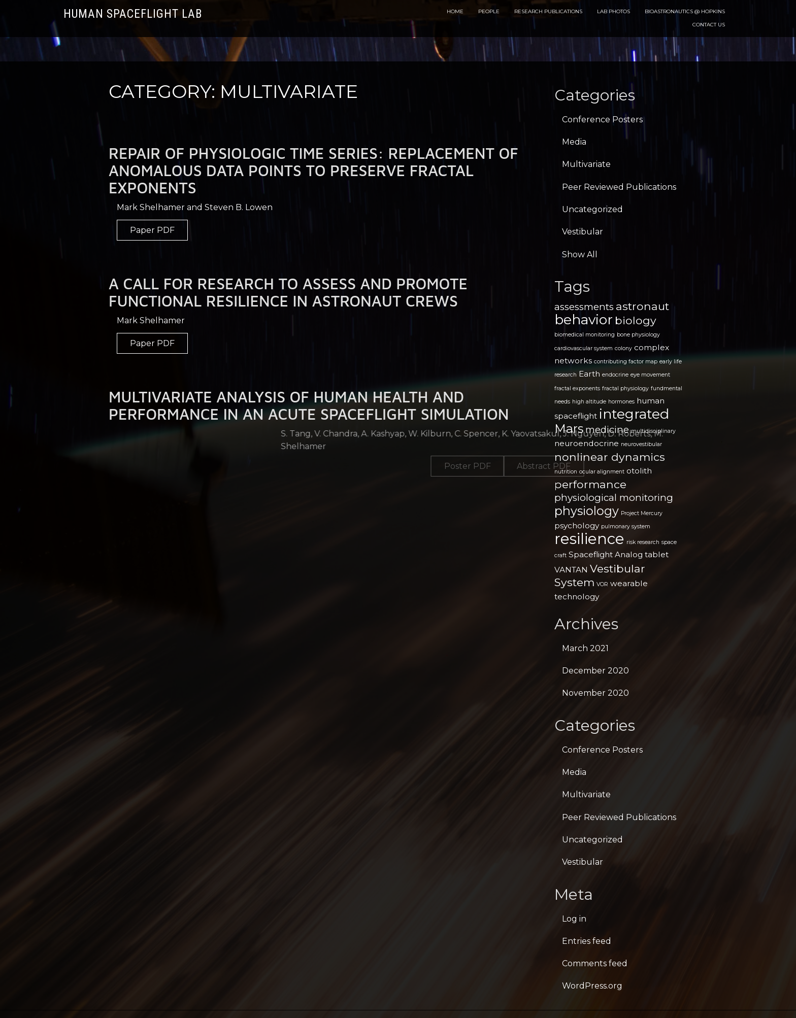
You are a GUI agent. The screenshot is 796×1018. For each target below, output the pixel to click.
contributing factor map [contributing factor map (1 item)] (625, 361)
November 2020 (595, 693)
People (489, 11)
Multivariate (586, 164)
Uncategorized (592, 209)
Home (455, 11)
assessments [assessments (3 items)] (584, 307)
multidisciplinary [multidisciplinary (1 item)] (653, 431)
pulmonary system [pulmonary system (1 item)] (625, 526)
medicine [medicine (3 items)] (607, 429)
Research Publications (548, 11)
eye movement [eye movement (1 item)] (650, 374)
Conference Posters (602, 119)
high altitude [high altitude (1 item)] (589, 401)
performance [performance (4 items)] (590, 484)
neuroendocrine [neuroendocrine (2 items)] (586, 443)
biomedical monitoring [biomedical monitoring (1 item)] (584, 334)
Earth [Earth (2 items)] (589, 374)
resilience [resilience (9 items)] (589, 539)
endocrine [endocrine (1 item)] (615, 374)
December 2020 (595, 670)
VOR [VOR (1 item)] (602, 584)
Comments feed (594, 963)
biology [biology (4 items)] (635, 320)
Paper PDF (152, 230)
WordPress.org (592, 986)
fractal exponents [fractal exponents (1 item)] (577, 388)
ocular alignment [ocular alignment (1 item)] (601, 471)
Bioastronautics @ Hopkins (685, 11)
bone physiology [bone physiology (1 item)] (638, 334)
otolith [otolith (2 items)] (639, 471)
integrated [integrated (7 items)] (634, 413)
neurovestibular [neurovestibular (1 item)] (641, 444)
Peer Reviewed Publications (619, 187)
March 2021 (585, 648)
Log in (574, 919)
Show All (580, 254)
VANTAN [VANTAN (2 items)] (571, 569)
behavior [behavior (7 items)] (583, 319)
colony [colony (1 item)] (623, 348)
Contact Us (708, 24)
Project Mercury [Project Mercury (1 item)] (641, 513)
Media (574, 142)
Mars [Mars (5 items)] (568, 428)
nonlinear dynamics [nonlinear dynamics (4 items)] (609, 456)
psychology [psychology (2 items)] (576, 525)
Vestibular (582, 231)
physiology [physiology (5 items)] (586, 510)
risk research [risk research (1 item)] (642, 542)
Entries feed (586, 941)
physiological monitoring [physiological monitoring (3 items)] (613, 497)
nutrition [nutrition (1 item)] (565, 471)
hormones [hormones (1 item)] (621, 401)
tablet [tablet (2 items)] (657, 554)
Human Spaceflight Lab (132, 14)
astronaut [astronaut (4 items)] (642, 306)
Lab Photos (613, 11)
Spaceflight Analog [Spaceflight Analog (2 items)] (606, 554)
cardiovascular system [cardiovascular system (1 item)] (583, 348)
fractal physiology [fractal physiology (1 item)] (625, 388)
